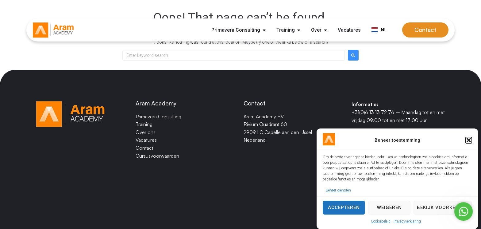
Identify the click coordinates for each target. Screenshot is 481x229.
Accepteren (344, 207)
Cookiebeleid (381, 221)
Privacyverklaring (407, 221)
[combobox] (379, 30)
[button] (469, 140)
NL (379, 30)
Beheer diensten (338, 190)
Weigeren (389, 207)
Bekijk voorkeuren (442, 207)
